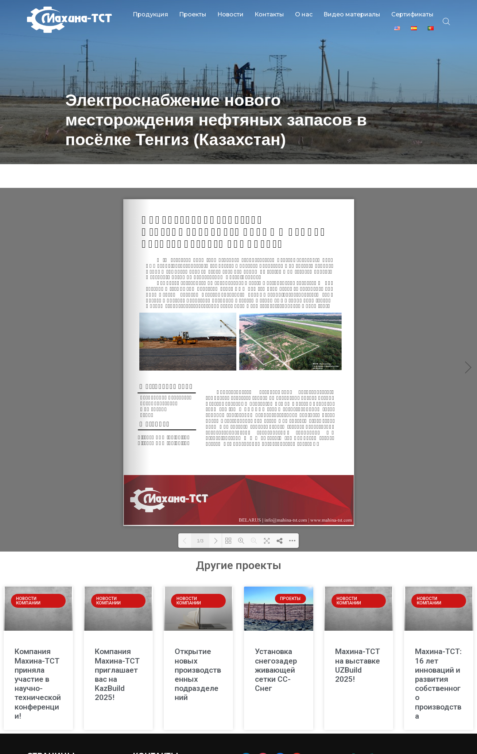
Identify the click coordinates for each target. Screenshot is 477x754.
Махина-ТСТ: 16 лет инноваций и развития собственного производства (438, 669)
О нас (304, 14)
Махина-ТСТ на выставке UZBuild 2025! (357, 651)
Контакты (269, 14)
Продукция (150, 14)
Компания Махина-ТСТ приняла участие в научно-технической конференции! (38, 669)
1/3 (200, 526)
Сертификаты (412, 14)
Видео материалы (351, 14)
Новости (230, 14)
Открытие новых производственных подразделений (198, 660)
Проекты (192, 14)
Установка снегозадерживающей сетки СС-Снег (276, 655)
